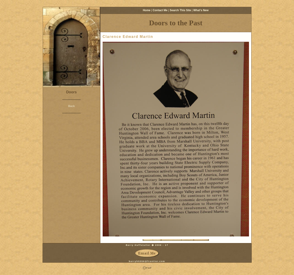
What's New (200, 10)
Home (146, 10)
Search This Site (180, 10)
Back (71, 106)
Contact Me (160, 10)
